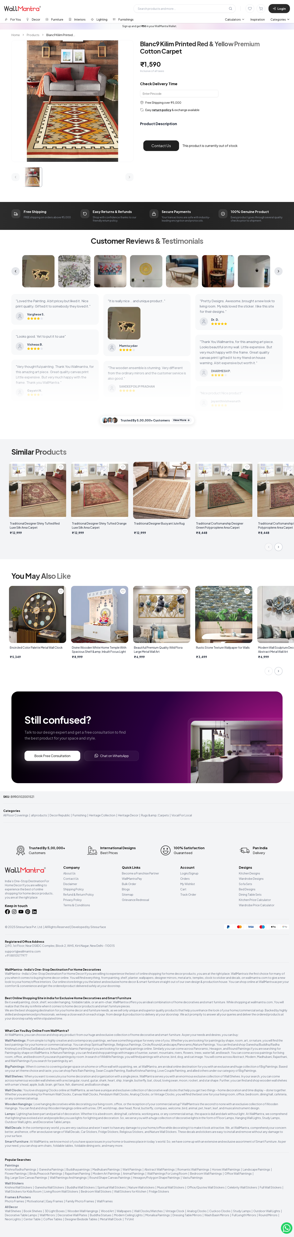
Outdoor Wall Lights (266, 1211)
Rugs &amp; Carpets (155, 815)
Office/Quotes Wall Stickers (206, 1187)
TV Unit (129, 1219)
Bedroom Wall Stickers (96, 1191)
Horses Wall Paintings (226, 1169)
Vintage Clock (174, 1211)
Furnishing (79, 815)
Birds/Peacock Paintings (45, 1173)
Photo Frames (14, 1201)
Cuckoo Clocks (220, 1211)
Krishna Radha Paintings (20, 1169)
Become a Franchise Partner (140, 873)
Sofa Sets (245, 884)
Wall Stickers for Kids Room (23, 1191)
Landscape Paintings (256, 1169)
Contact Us (161, 145)
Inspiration (258, 19)
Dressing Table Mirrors (187, 1215)
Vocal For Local (182, 815)
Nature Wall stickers (141, 1187)
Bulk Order (129, 884)
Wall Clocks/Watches (148, 1211)
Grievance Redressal (135, 900)
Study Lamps (242, 1211)
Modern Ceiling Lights (128, 1215)
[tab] (12, 19)
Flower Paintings (16, 1173)
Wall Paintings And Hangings (68, 1177)
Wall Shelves (13, 1211)
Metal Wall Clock (111, 1219)
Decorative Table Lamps (21, 1215)
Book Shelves (33, 1211)
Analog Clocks (197, 1211)
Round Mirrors (268, 1215)
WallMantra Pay (132, 878)
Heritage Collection (102, 815)
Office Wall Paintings (238, 1173)
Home (15, 35)
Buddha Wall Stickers (81, 1187)
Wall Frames (105, 1201)
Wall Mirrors (47, 1215)
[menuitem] (235, 19)
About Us (69, 873)
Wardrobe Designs (251, 878)
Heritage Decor (128, 815)
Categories (280, 19)
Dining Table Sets (250, 894)
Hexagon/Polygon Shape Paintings (156, 1177)
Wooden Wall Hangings (82, 1211)
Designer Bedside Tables (81, 1219)
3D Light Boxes (55, 1211)
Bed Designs (247, 889)
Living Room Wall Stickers (61, 1191)
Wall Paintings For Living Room (167, 1173)
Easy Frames (54, 1201)
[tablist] (69, 19)
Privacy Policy (72, 900)
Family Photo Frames (80, 1201)
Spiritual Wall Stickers (111, 1187)
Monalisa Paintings (157, 1215)
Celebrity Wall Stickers (242, 1187)
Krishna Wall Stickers (18, 1187)
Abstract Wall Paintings (159, 1169)
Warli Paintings (132, 1169)
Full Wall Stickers (271, 1187)
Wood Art (107, 1211)
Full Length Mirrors (244, 1215)
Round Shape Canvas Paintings (109, 1177)
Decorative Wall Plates (72, 1215)
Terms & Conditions (76, 905)
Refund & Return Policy (78, 894)
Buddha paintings (78, 1169)
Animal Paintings (134, 1173)
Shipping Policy (73, 889)
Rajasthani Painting (77, 1173)
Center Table (32, 1219)
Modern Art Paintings (106, 1173)
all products (39, 815)
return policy (161, 110)
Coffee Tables (52, 1219)
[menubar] (245, 19)
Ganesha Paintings (51, 1169)
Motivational (35, 1201)
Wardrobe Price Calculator (256, 905)
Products (33, 35)
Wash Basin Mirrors (216, 1215)
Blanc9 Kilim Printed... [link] (60, 35)
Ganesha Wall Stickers (49, 1187)
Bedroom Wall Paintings (206, 1173)
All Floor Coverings (15, 815)
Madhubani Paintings (106, 1169)
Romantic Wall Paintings (193, 1169)
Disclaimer (70, 884)
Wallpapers (124, 1211)
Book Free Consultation (52, 756)
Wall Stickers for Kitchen (130, 1191)
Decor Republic (60, 815)
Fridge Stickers (159, 1191)
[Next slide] (278, 547)
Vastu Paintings (193, 1177)
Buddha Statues (100, 1215)
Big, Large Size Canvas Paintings (26, 1177)
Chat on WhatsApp (111, 756)
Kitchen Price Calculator (255, 900)
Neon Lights (13, 1219)
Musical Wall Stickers (170, 1187)
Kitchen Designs (249, 873)
